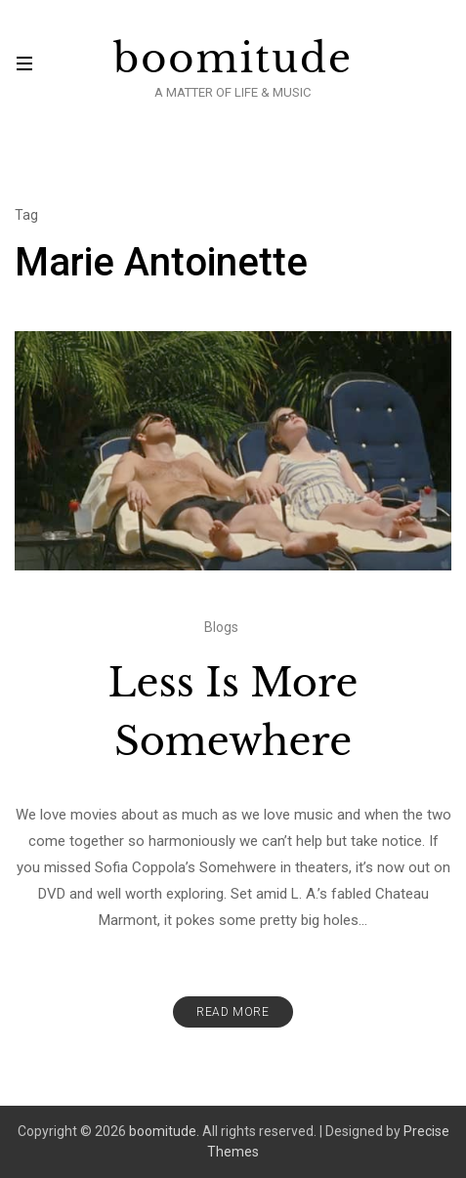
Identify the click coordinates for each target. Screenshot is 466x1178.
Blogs (221, 627)
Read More (232, 1012)
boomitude (233, 58)
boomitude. (164, 1131)
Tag (26, 215)
